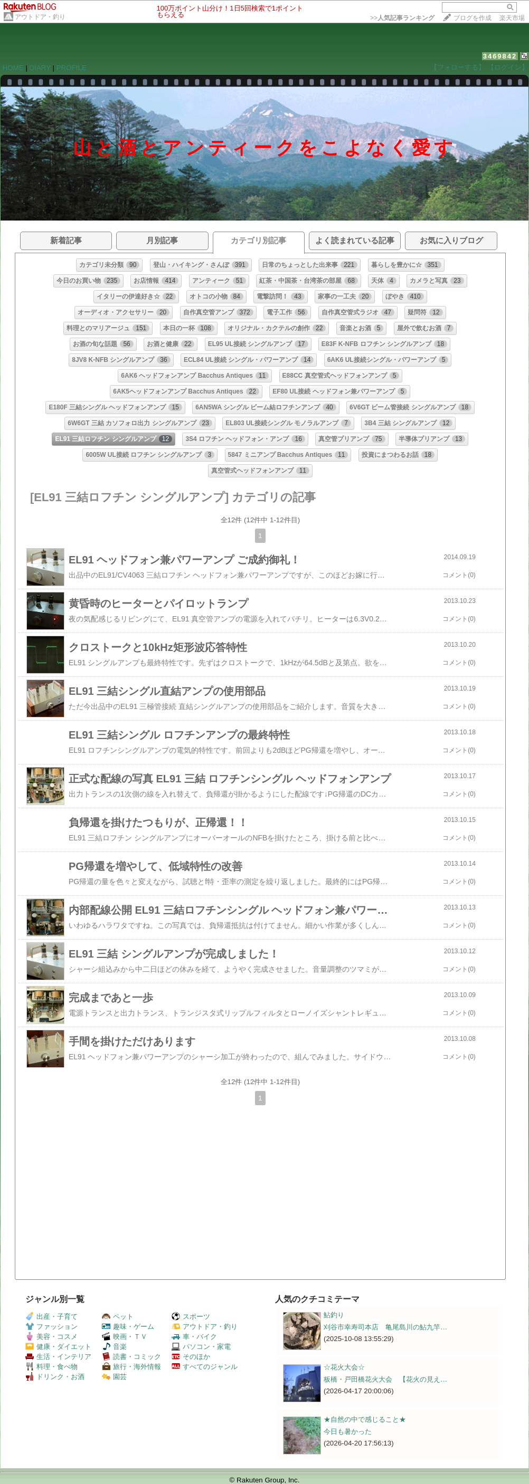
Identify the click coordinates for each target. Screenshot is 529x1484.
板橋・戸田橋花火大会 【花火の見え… (385, 1379)
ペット (118, 1316)
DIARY (40, 68)
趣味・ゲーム (128, 1326)
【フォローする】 (457, 67)
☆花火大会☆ (344, 1367)
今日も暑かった (348, 1431)
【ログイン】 (507, 67)
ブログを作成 (473, 18)
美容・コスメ (51, 1337)
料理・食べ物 (51, 1367)
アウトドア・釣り (40, 17)
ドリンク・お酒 (54, 1377)
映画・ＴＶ (124, 1337)
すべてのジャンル (205, 1367)
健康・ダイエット (58, 1347)
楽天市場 (512, 18)
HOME (13, 68)
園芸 (114, 1377)
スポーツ (191, 1316)
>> (402, 18)
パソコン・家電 (201, 1347)
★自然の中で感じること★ (365, 1419)
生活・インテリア (58, 1357)
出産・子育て (51, 1316)
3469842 (500, 56)
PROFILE (71, 68)
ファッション (51, 1326)
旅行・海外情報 (131, 1367)
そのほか (191, 1357)
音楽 (114, 1347)
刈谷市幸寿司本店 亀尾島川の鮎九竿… (385, 1327)
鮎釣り (334, 1315)
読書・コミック (131, 1357)
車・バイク (194, 1337)
